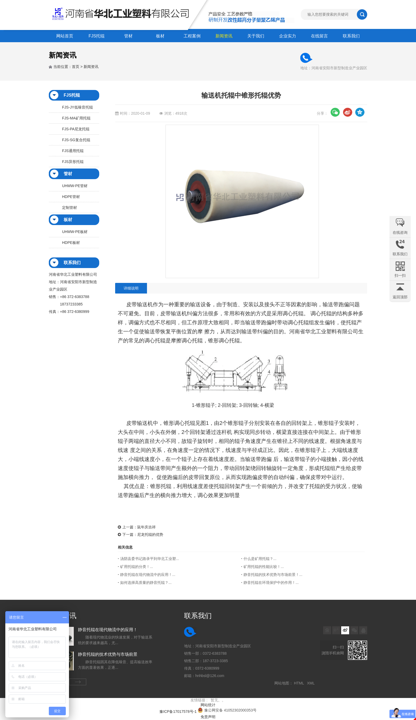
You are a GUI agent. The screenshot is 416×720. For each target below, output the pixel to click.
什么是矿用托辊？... (260, 559)
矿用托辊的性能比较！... (264, 566)
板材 (160, 36)
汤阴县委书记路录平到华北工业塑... (149, 559)
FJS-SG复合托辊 (76, 140)
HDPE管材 (71, 197)
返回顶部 (400, 297)
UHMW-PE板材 (75, 232)
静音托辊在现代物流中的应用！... (147, 574)
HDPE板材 (71, 242)
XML (312, 683)
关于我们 (255, 36)
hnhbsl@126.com (209, 676)
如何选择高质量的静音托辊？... (146, 582)
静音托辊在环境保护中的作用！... (271, 582)
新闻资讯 (223, 36)
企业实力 (287, 36)
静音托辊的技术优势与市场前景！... (273, 574)
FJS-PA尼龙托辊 (75, 129)
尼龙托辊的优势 (150, 534)
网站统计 (208, 705)
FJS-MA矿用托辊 (76, 118)
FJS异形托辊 (73, 161)
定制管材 (69, 207)
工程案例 (192, 36)
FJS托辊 (97, 36)
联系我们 (351, 36)
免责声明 (208, 717)
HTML (300, 683)
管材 (128, 36)
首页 (75, 66)
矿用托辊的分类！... (136, 566)
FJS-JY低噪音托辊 (77, 107)
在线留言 (319, 36)
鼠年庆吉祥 (146, 527)
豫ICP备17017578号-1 (178, 711)
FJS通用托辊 (73, 151)
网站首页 (64, 36)
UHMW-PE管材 (75, 186)
